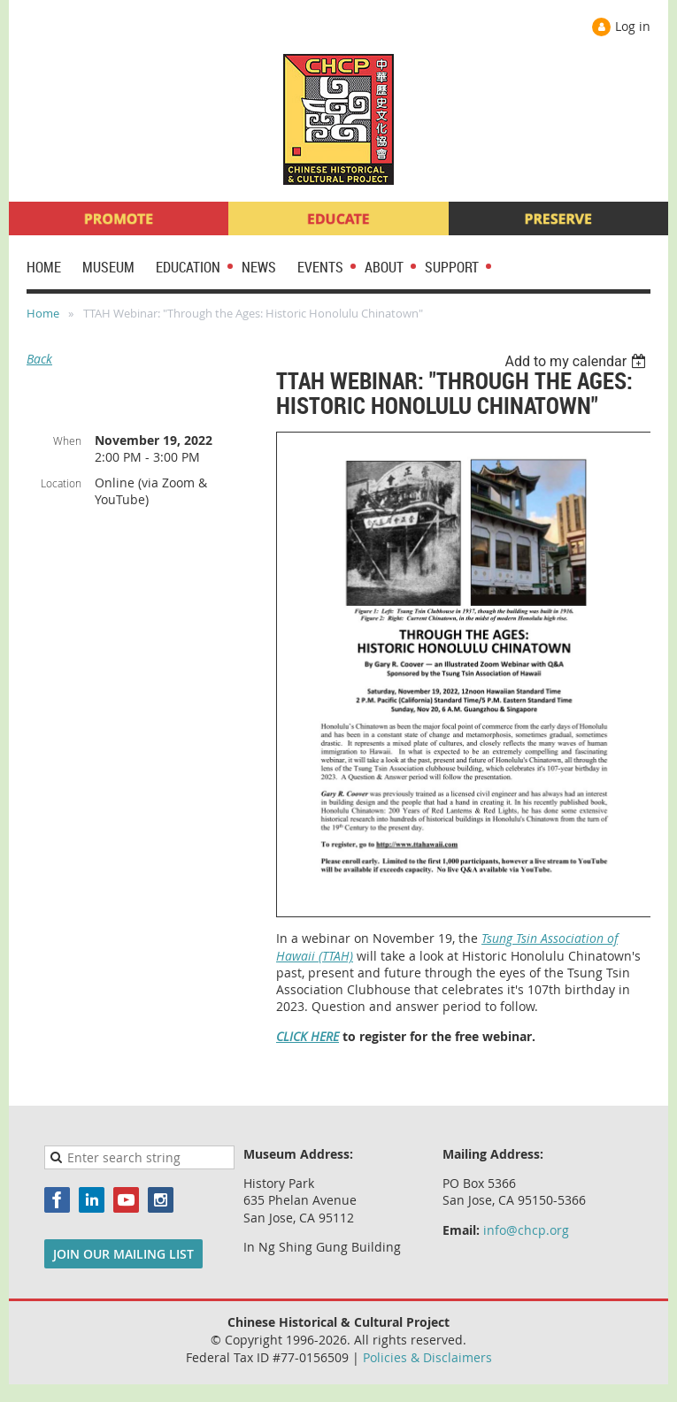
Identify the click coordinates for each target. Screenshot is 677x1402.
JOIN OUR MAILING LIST (123, 1253)
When (67, 440)
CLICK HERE (307, 1036)
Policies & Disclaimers (427, 1357)
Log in (632, 26)
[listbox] (577, 361)
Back (39, 358)
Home (43, 313)
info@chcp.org (526, 1230)
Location (61, 483)
